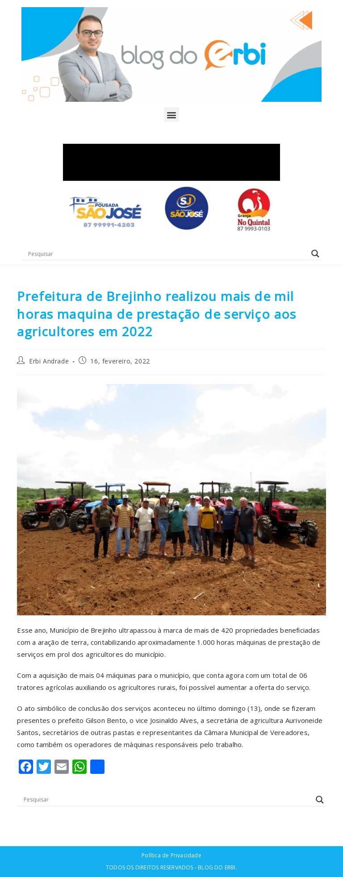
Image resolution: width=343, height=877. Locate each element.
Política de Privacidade (171, 855)
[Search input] (167, 253)
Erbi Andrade (49, 361)
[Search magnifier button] (315, 253)
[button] (171, 114)
